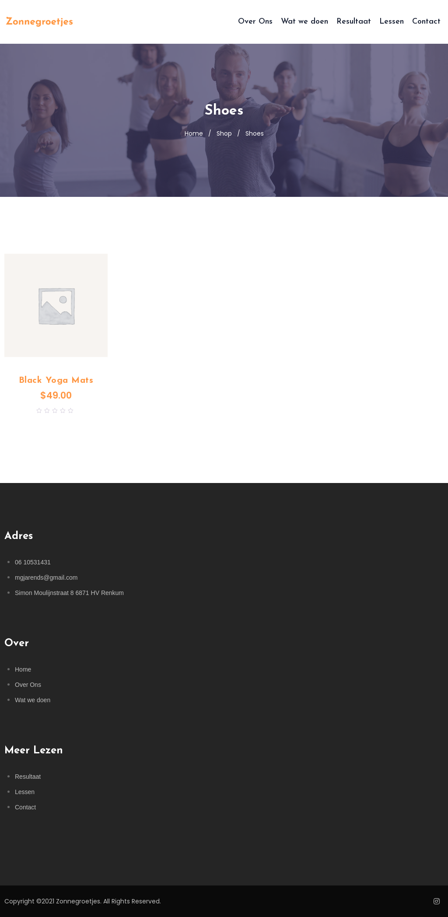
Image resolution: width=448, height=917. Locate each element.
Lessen (391, 22)
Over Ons (255, 22)
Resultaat (353, 22)
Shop (224, 133)
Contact (426, 22)
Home (194, 133)
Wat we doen (304, 22)
